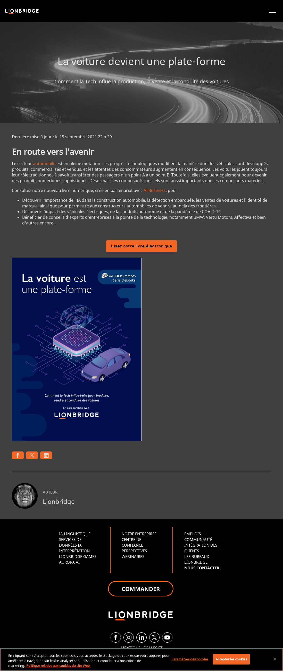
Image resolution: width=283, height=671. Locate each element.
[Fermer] (274, 659)
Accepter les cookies (231, 659)
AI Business (155, 190)
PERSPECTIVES (134, 550)
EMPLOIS (192, 533)
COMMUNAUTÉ (198, 539)
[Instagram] (128, 637)
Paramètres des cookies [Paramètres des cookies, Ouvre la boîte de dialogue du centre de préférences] (190, 659)
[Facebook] (116, 637)
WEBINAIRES (133, 556)
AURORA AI (69, 562)
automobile (44, 163)
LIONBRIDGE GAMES (77, 556)
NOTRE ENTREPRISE (139, 533)
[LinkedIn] (141, 637)
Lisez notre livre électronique (141, 246)
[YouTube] (167, 637)
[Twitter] (154, 637)
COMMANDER (141, 589)
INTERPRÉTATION (74, 550)
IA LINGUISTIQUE (74, 533)
